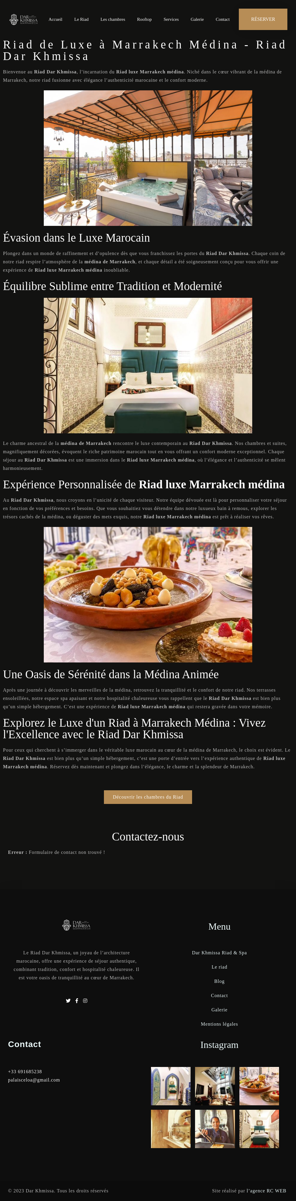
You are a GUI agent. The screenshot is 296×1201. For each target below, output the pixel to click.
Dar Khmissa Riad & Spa (219, 952)
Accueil (56, 19)
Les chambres (112, 19)
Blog (219, 981)
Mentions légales (219, 1024)
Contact (223, 19)
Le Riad (81, 19)
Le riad (220, 966)
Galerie (197, 19)
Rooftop (144, 19)
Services (171, 19)
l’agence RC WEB (267, 1190)
